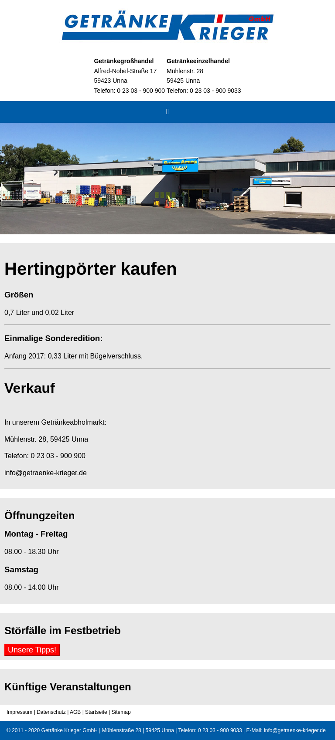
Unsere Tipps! (32, 649)
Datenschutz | (52, 712)
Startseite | (97, 712)
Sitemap (120, 712)
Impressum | (21, 712)
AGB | (75, 712)
